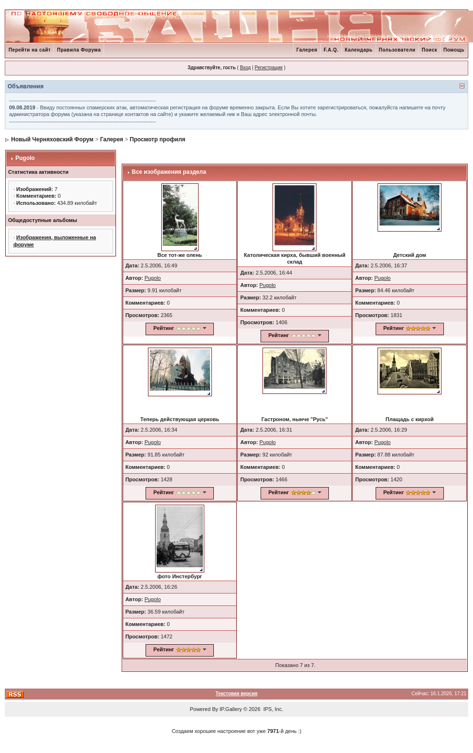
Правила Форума (79, 50)
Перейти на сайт (30, 50)
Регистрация (268, 67)
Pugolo (25, 158)
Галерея (306, 50)
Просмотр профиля (158, 139)
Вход (245, 67)
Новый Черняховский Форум (52, 139)
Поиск (429, 50)
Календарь (358, 50)
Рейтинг (163, 328)
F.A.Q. (331, 50)
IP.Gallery (231, 709)
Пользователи (397, 50)
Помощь (453, 50)
